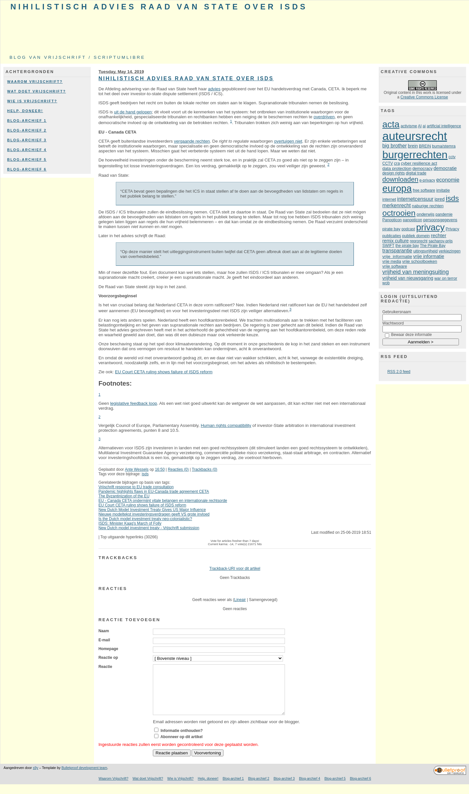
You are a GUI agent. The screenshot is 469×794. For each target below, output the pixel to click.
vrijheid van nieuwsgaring (408, 278)
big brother (394, 145)
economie (447, 180)
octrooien (399, 213)
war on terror (445, 278)
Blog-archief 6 (27, 169)
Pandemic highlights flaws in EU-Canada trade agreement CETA (154, 491)
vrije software (394, 266)
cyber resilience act (419, 163)
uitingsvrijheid (425, 251)
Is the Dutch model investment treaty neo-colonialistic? (145, 519)
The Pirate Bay (433, 245)
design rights (393, 173)
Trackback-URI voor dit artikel (234, 568)
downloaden (400, 179)
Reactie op (108, 657)
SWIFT (388, 245)
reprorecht (418, 241)
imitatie (443, 190)
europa (397, 188)
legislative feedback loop (133, 403)
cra (397, 163)
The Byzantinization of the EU (124, 496)
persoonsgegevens (440, 220)
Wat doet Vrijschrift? (36, 91)
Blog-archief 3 (27, 140)
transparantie (397, 250)
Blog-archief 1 (27, 120)
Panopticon (392, 220)
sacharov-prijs (441, 241)
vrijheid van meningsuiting (415, 272)
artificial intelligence (444, 126)
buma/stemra (443, 146)
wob (386, 283)
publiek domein (416, 236)
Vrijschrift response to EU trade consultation (136, 487)
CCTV (387, 163)
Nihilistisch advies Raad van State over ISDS (159, 6)
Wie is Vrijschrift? (32, 101)
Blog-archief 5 (27, 159)
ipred (440, 199)
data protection (396, 168)
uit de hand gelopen (133, 111)
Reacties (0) (178, 469)
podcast (408, 229)
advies (214, 88)
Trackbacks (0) (204, 469)
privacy (430, 227)
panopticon (412, 220)
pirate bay (391, 229)
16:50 (160, 469)
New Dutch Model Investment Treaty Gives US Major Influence (152, 509)
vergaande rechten (192, 141)
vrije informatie (397, 256)
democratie (445, 168)
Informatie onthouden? (182, 740)
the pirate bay (407, 245)
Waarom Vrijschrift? (35, 81)
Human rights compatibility (226, 425)
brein (413, 146)
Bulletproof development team (84, 777)
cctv (452, 157)
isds (145, 474)
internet (389, 199)
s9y (35, 777)
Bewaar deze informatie (411, 334)
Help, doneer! (25, 111)
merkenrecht (396, 205)
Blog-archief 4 (27, 150)
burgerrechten (415, 154)
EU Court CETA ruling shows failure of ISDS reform (163, 371)
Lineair (240, 599)
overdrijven (324, 116)
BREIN (425, 146)
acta (391, 124)
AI (420, 126)
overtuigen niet (288, 141)
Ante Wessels (137, 469)
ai (424, 126)
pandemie (444, 214)
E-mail (104, 640)
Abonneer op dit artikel (181, 746)
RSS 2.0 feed (398, 371)
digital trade (416, 173)
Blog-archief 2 (27, 130)
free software (424, 190)
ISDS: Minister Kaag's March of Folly (130, 523)
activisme (409, 126)
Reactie (105, 666)
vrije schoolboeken (419, 261)
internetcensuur (415, 199)
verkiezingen (450, 251)
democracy (422, 168)
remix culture (395, 240)
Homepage (108, 649)
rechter (438, 235)
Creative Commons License (424, 97)
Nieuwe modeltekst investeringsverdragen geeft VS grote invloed (154, 514)
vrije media (391, 261)
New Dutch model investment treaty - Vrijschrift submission (149, 528)
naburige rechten (427, 205)
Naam (104, 631)
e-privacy (427, 180)
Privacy (452, 229)
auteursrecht (414, 136)
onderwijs (426, 214)
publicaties (391, 236)
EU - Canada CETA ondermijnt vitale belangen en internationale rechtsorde (163, 500)
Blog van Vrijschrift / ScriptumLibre (77, 57)
